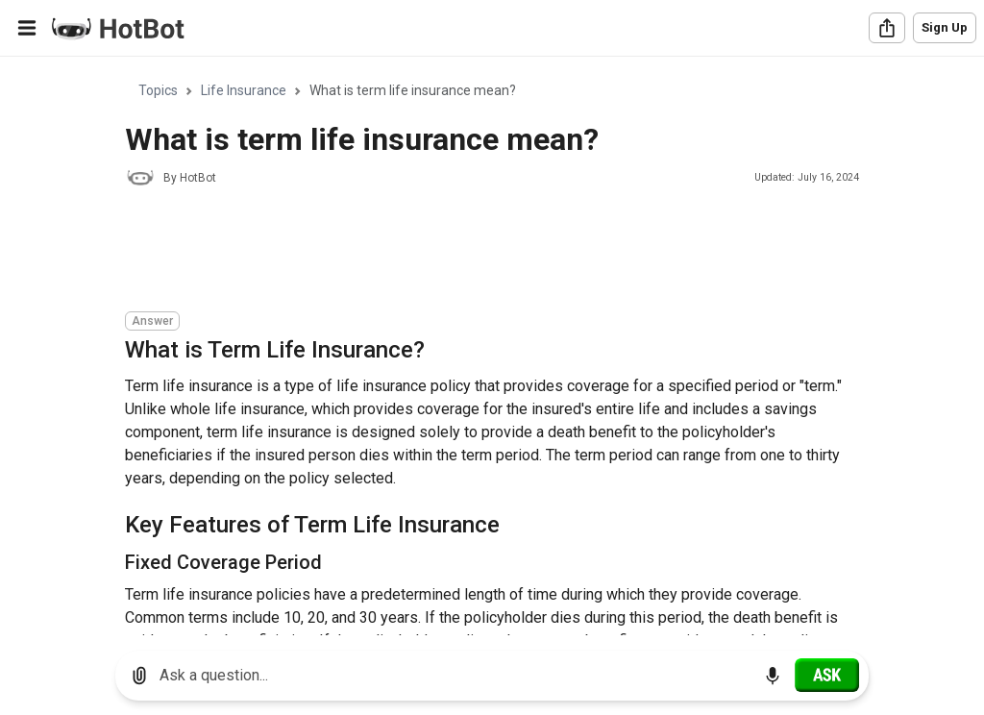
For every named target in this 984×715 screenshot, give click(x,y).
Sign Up (945, 27)
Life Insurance (243, 90)
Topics (158, 90)
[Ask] (827, 674)
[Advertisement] (474, 252)
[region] (492, 346)
